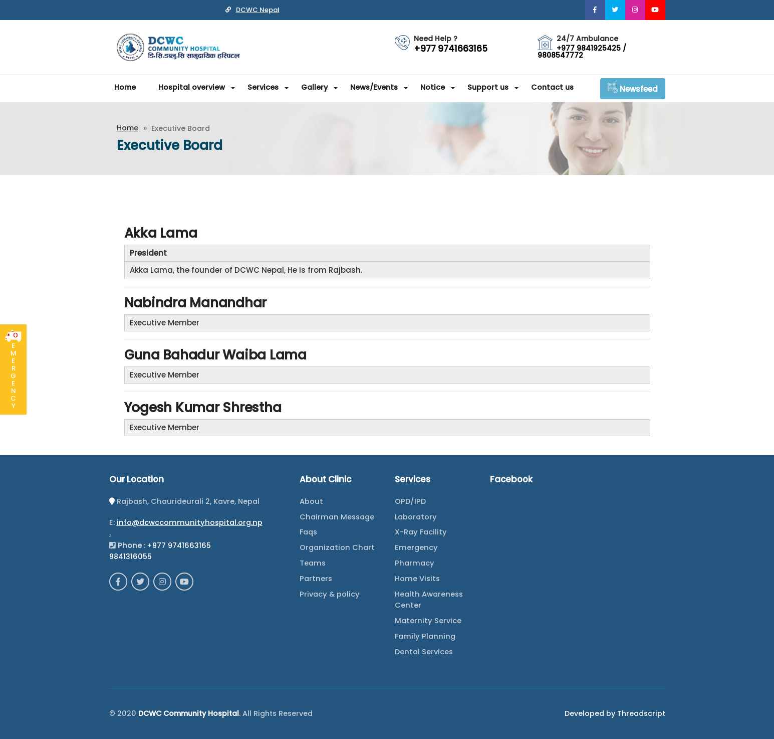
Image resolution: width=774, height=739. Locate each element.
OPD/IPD (410, 501)
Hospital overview (191, 87)
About (311, 501)
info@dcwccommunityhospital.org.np (190, 522)
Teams (313, 563)
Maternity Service (428, 621)
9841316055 (130, 556)
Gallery (314, 87)
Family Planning (425, 636)
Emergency (416, 547)
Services (263, 87)
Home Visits (417, 579)
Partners (316, 579)
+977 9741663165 (179, 545)
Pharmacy (414, 563)
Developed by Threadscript (615, 713)
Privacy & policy (330, 594)
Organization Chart (337, 547)
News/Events (374, 87)
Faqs (308, 532)
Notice (432, 87)
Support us (487, 87)
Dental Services (424, 652)
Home (125, 87)
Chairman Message (337, 517)
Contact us (552, 87)
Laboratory (416, 517)
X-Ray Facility (421, 532)
